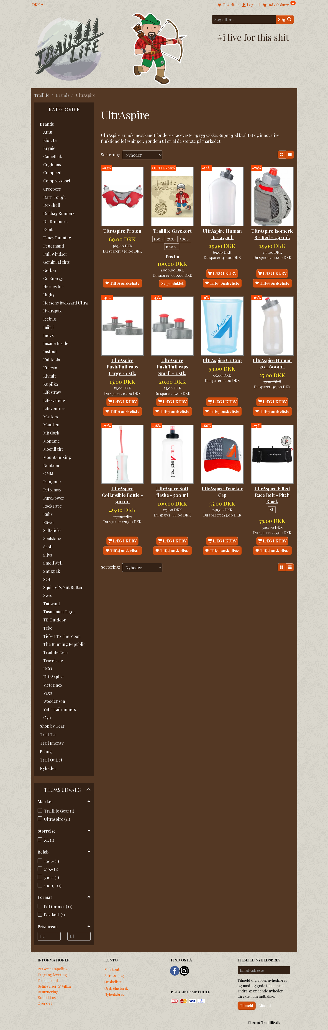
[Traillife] (69, 48)
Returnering (48, 991)
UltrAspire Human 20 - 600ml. (272, 365)
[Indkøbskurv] (279, 4)
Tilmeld (246, 1005)
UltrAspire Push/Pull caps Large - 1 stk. (122, 365)
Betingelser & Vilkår (55, 986)
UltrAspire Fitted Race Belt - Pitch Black (272, 488)
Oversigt (45, 1003)
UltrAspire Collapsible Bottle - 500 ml (122, 488)
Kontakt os (47, 997)
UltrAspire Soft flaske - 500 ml (172, 485)
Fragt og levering (52, 974)
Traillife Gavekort (172, 227)
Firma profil (48, 980)
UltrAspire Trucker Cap (222, 485)
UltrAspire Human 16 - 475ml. (222, 230)
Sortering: (110, 154)
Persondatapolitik (52, 968)
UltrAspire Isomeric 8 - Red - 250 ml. (272, 230)
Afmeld (265, 1005)
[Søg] (285, 19)
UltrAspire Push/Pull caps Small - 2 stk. (172, 365)
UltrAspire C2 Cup (222, 362)
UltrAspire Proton (122, 227)
